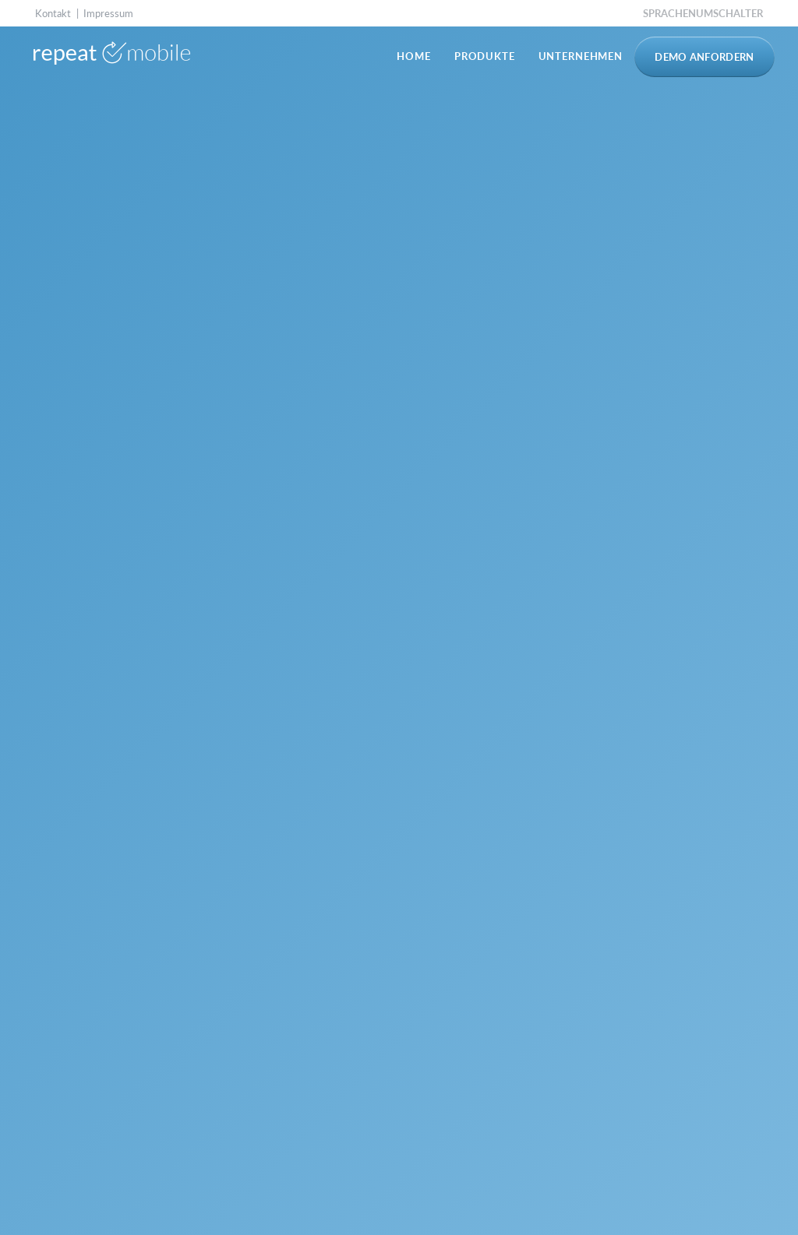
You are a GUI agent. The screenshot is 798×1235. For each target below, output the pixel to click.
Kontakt (53, 13)
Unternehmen (580, 56)
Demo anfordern (704, 57)
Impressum (108, 13)
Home (413, 56)
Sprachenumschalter (703, 13)
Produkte (484, 56)
